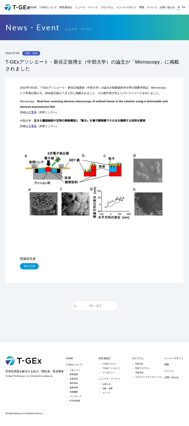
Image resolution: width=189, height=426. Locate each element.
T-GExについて (48, 7)
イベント (152, 7)
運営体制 (74, 383)
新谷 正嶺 (29, 266)
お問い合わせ (167, 7)
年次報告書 (75, 401)
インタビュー (108, 372)
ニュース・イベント (86, 7)
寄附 (141, 7)
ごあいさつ (75, 370)
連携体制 (74, 387)
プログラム (107, 7)
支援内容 (74, 379)
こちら (32, 112)
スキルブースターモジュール (148, 377)
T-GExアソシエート (111, 368)
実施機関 (74, 392)
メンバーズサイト (126, 7)
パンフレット (76, 396)
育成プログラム (142, 368)
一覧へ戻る (94, 305)
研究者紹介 (65, 7)
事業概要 (74, 374)
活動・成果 (107, 388)
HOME (33, 7)
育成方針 (139, 364)
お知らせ (106, 384)
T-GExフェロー (109, 364)
